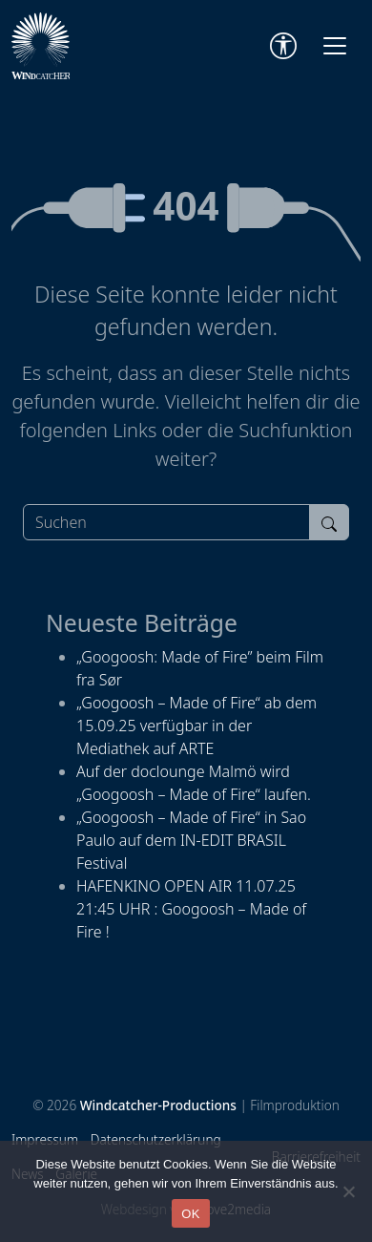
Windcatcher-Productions (158, 1105)
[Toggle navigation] (335, 46)
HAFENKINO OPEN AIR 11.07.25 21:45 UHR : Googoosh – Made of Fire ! (191, 908)
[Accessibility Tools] (283, 46)
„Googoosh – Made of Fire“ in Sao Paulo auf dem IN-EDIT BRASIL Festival (191, 840)
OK (190, 1214)
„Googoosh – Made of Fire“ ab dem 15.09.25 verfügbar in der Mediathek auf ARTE (196, 725)
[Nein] (348, 1191)
